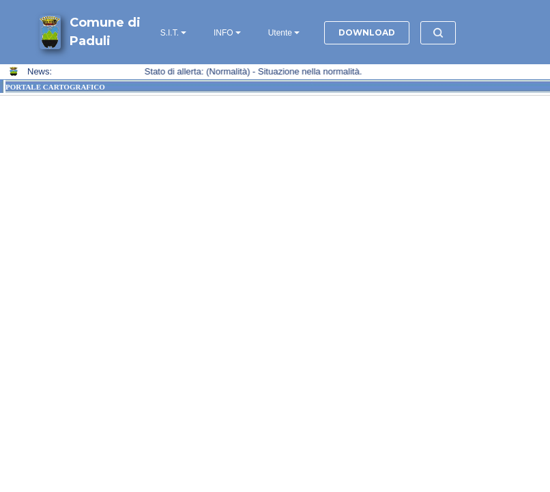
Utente (280, 33)
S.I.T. (169, 33)
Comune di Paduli (105, 32)
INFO (223, 33)
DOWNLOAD (366, 32)
